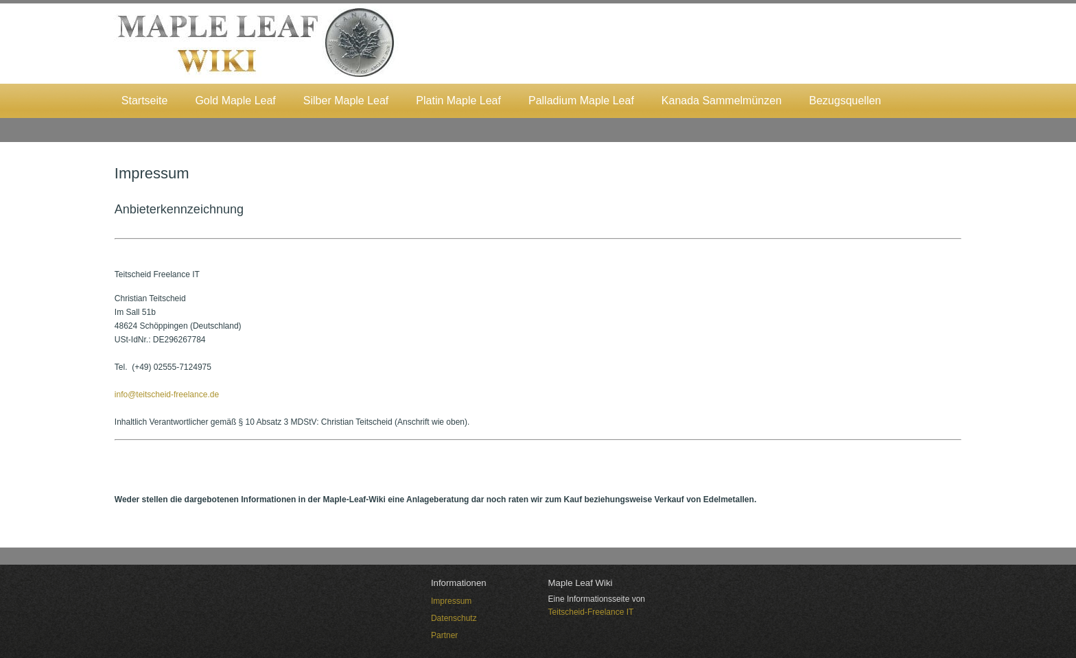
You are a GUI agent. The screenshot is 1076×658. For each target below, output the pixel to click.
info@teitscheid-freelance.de (167, 394)
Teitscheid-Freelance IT (591, 612)
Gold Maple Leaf (235, 100)
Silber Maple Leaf (346, 100)
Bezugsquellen (845, 100)
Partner (444, 635)
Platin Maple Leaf (458, 100)
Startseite (144, 100)
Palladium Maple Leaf (581, 100)
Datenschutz (454, 618)
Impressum (451, 601)
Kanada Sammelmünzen (722, 100)
